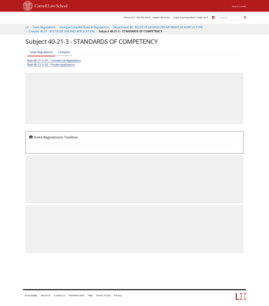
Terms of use (103, 295)
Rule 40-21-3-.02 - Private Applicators (51, 64)
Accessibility (31, 295)
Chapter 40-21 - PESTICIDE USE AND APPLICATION (62, 31)
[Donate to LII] (213, 17)
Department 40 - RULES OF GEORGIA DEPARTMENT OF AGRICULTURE (158, 27)
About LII (128, 17)
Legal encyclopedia (183, 17)
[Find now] (245, 17)
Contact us (59, 295)
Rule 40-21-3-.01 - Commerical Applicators (54, 60)
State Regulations (44, 27)
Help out (201, 17)
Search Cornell (239, 6)
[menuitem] (128, 17)
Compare (64, 52)
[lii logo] (61, 17)
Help (90, 295)
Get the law (142, 17)
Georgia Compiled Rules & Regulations (84, 27)
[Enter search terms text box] (230, 17)
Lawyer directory (161, 17)
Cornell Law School (50, 5)
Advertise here (76, 295)
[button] (245, 17)
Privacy (118, 295)
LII (27, 27)
